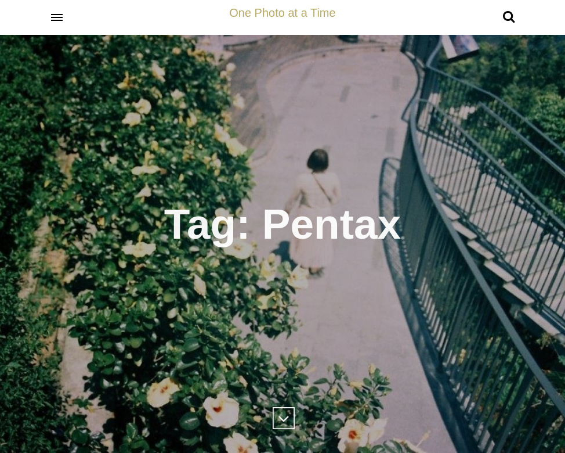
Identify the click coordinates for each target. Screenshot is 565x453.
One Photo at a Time (282, 12)
